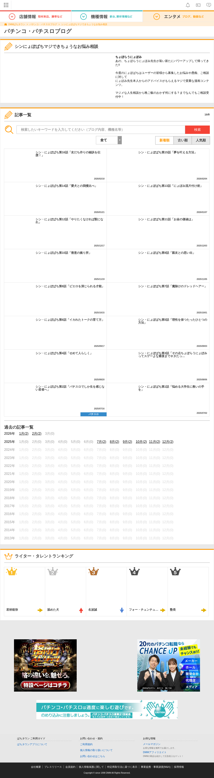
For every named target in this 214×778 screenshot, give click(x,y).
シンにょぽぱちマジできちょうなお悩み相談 (84, 24)
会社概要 (36, 766)
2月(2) (36, 433)
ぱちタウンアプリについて (32, 744)
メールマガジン (151, 744)
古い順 (183, 140)
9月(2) (127, 441)
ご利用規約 (86, 744)
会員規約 (70, 766)
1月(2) (23, 433)
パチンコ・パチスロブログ (43, 24)
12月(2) (167, 441)
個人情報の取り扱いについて (96, 750)
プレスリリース (53, 766)
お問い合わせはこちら (92, 756)
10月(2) (141, 441)
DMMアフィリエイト (155, 752)
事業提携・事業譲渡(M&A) (156, 766)
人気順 (201, 140)
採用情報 (179, 766)
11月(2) (154, 441)
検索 (197, 129)
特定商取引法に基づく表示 (122, 766)
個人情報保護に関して (91, 766)
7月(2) (101, 441)
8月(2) (114, 441)
